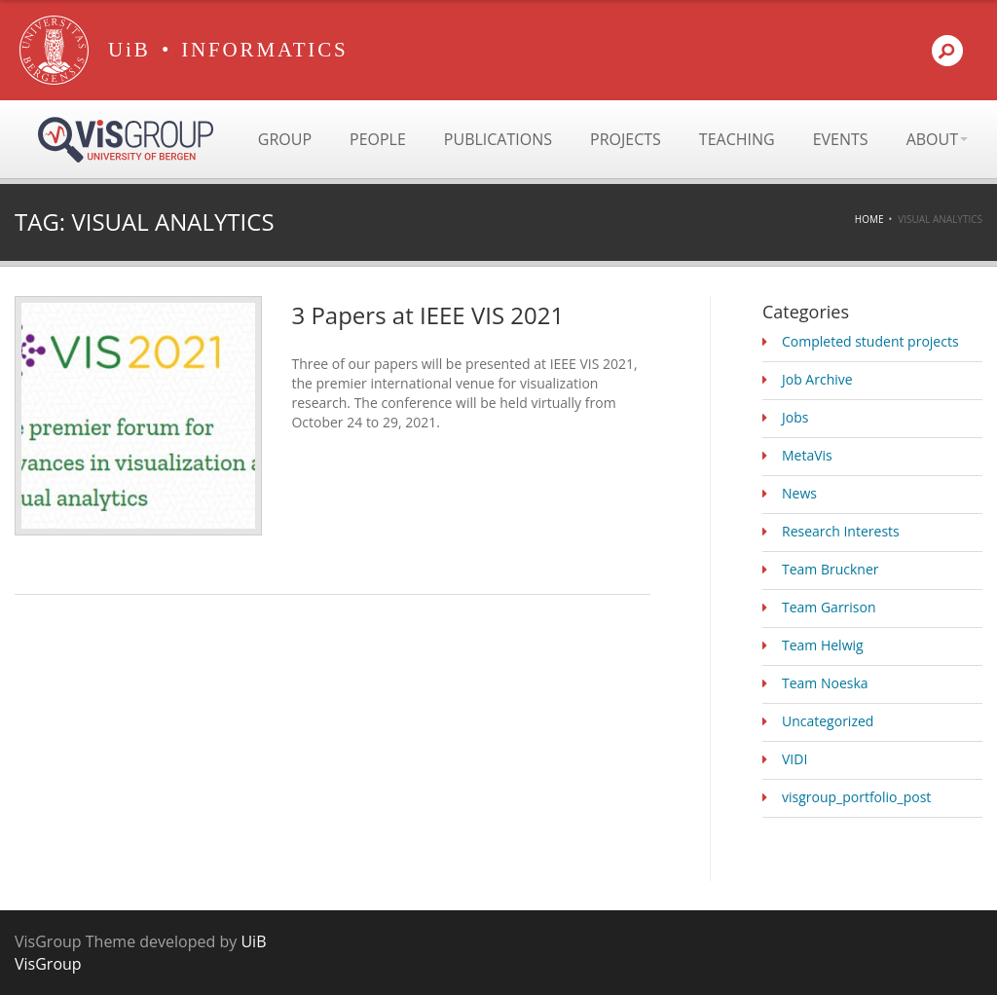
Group (285, 139)
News (799, 493)
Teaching (737, 139)
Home (869, 219)
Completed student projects (870, 341)
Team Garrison (829, 607)
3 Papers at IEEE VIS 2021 (427, 315)
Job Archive (817, 379)
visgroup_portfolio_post (856, 797)
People (378, 139)
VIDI (794, 759)
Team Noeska (825, 683)
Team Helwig (823, 645)
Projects (625, 139)
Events (840, 139)
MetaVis (807, 455)
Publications (498, 139)
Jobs (795, 417)
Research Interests (841, 531)
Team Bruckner (830, 569)
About (937, 139)
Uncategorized (827, 721)
